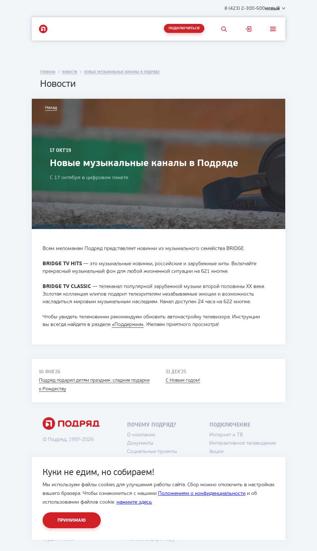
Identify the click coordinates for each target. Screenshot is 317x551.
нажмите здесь (134, 502)
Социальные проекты (152, 451)
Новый (272, 8)
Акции (216, 451)
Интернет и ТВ (226, 435)
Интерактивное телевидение (242, 443)
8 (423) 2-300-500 (245, 8)
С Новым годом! (183, 380)
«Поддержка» (128, 324)
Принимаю (71, 520)
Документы (140, 443)
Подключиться (184, 28)
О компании (141, 435)
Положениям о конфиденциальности (202, 493)
